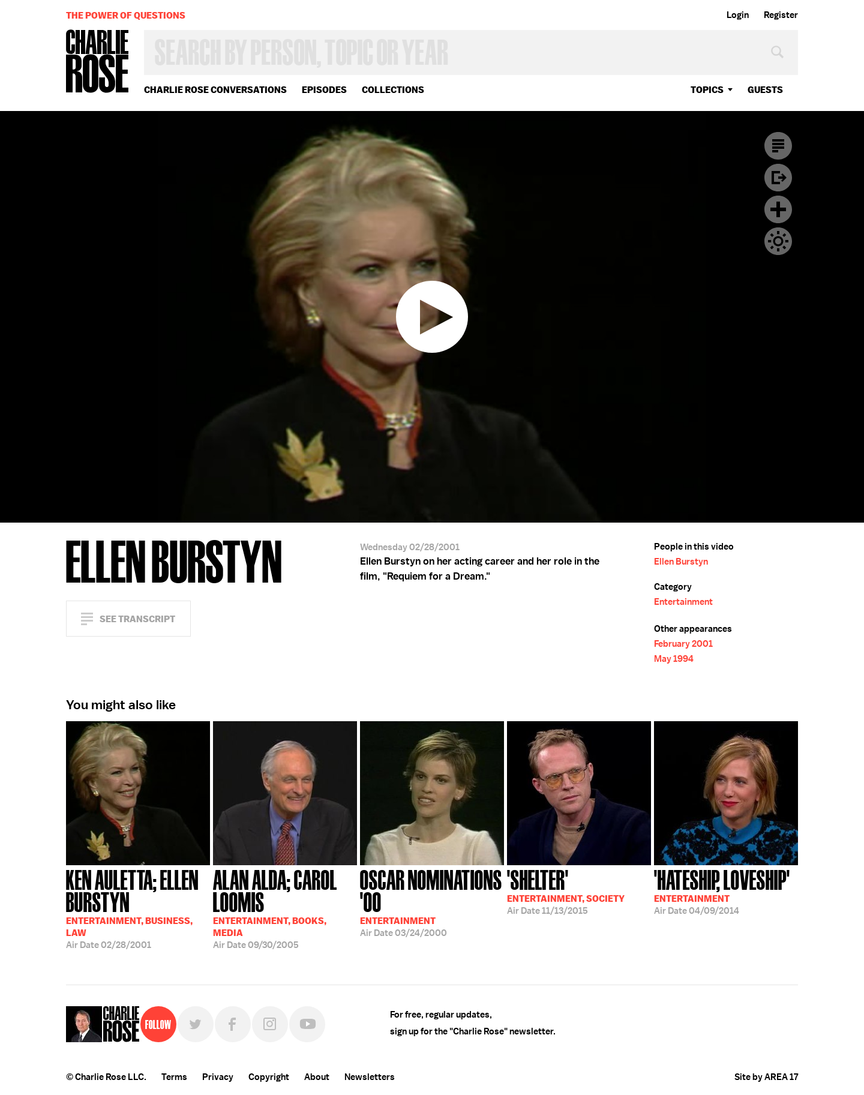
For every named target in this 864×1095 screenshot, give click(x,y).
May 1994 (674, 659)
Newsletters (369, 1077)
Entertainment (683, 602)
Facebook (233, 1024)
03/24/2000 (432, 902)
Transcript (778, 146)
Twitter (196, 1024)
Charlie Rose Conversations (215, 89)
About (316, 1077)
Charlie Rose (98, 62)
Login (738, 15)
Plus (778, 209)
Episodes (324, 89)
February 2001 (683, 644)
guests (765, 89)
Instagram (270, 1024)
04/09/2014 (722, 891)
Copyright (268, 1077)
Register (781, 15)
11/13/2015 (566, 891)
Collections (393, 89)
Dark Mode (778, 241)
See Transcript (137, 619)
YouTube (307, 1024)
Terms (174, 1077)
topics (707, 89)
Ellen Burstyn (681, 562)
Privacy (217, 1077)
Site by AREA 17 (766, 1077)
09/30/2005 (285, 908)
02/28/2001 (138, 908)
